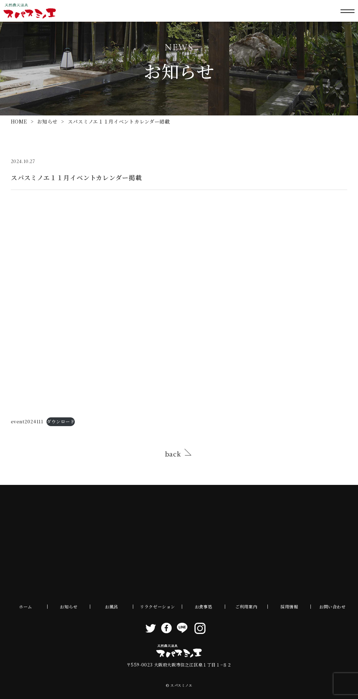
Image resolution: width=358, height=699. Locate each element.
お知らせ (47, 121)
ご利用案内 (246, 606)
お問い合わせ (332, 606)
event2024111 (27, 421)
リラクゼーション (157, 606)
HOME (19, 121)
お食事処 (203, 606)
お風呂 (111, 606)
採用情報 (289, 606)
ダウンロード (60, 421)
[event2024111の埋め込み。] (179, 305)
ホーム (25, 606)
